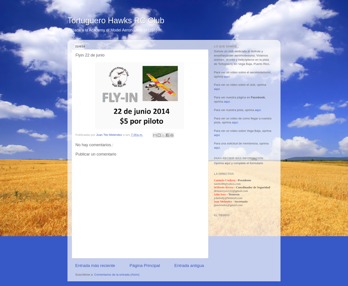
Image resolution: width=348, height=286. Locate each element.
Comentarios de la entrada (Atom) (116, 274)
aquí (227, 76)
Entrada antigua (189, 265)
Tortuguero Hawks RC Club (115, 20)
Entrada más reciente (95, 265)
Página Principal (145, 265)
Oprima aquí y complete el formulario (238, 163)
